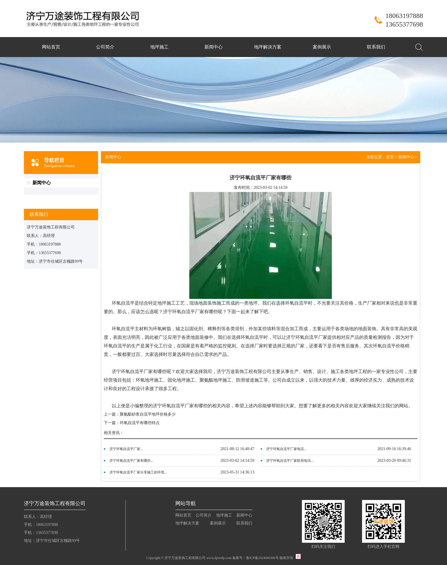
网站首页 (51, 46)
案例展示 (322, 46)
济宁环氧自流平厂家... (126, 449)
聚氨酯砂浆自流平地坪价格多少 (148, 414)
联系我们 (376, 46)
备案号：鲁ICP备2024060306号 (255, 558)
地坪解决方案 (267, 46)
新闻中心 (213, 46)
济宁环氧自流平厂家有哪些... (131, 461)
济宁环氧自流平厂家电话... (286, 449)
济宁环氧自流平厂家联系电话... (289, 461)
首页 (390, 157)
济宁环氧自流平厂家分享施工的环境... (138, 472)
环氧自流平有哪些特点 (140, 423)
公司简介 (105, 46)
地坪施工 (159, 46)
